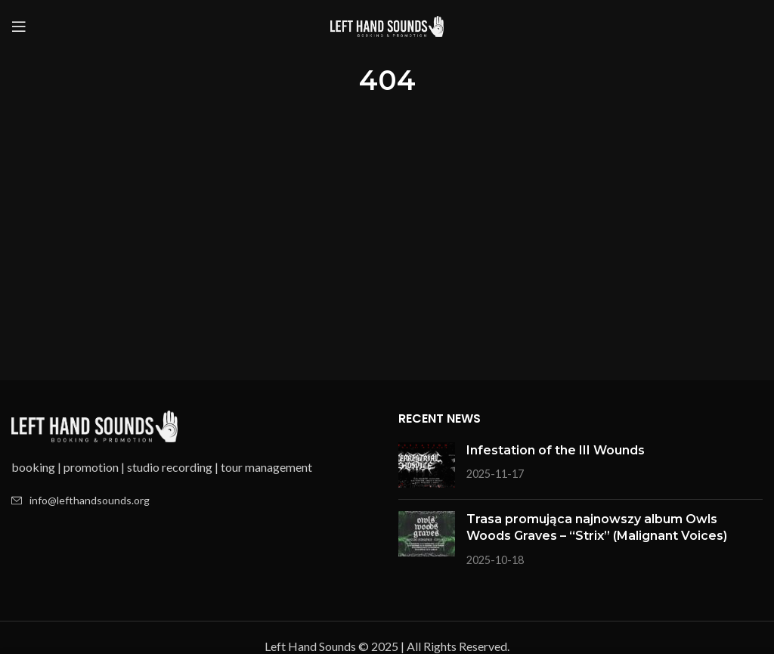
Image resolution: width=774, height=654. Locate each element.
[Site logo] (387, 24)
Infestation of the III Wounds (555, 450)
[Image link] (94, 424)
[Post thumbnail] (426, 465)
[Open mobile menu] (19, 26)
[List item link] (193, 500)
